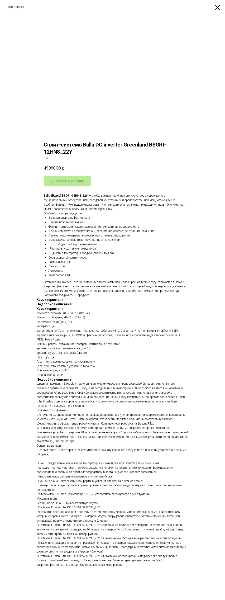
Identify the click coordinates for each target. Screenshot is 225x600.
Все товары (16, 7)
